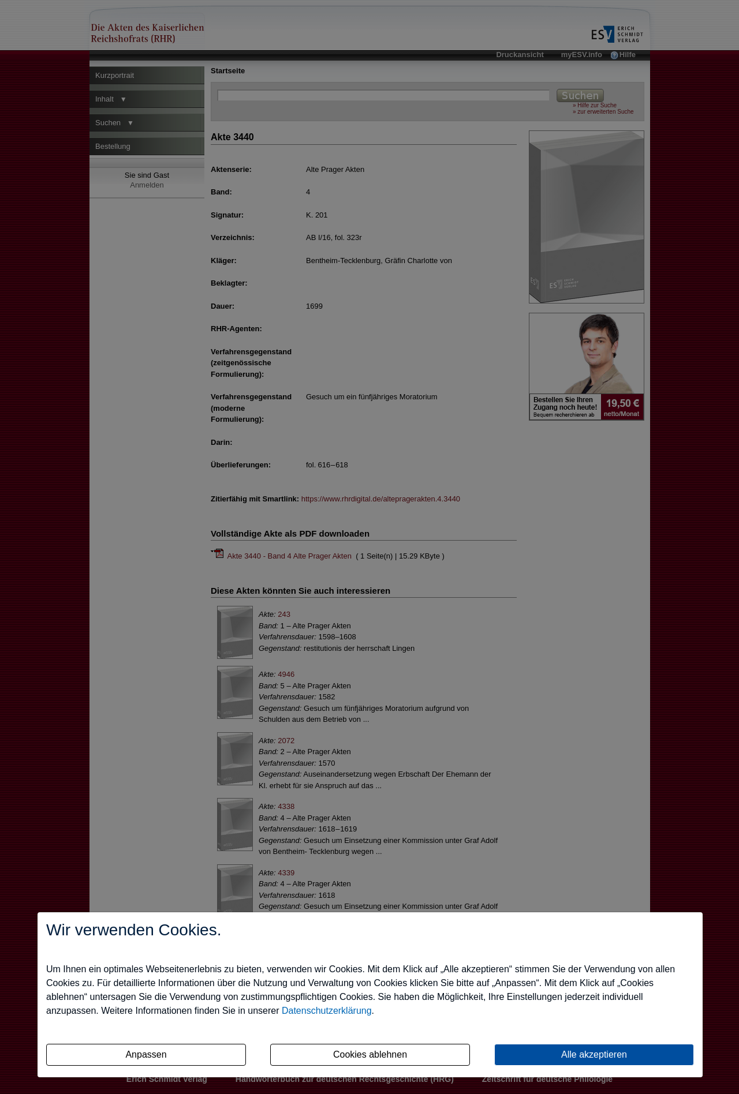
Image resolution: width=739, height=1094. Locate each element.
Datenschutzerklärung (327, 1011)
